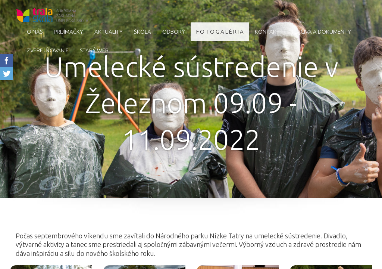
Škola (142, 31)
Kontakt (267, 31)
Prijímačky (68, 31)
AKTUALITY (108, 31)
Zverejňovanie (48, 50)
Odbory (173, 31)
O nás (35, 31)
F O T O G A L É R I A (220, 31)
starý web (94, 50)
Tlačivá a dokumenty (321, 31)
